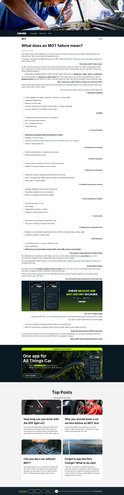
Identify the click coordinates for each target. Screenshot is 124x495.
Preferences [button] (23, 491)
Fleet (49, 33)
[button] (56, 491)
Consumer (33, 33)
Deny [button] (34, 491)
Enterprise (42, 33)
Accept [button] (48, 491)
